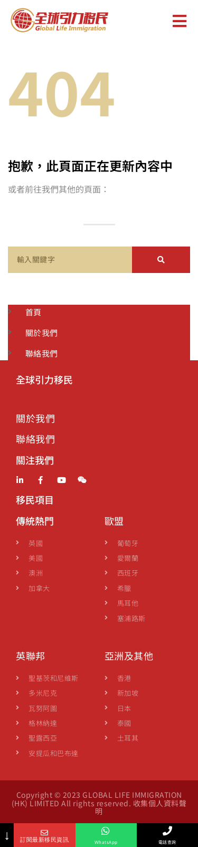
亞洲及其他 (129, 655)
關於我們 (35, 418)
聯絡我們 (35, 438)
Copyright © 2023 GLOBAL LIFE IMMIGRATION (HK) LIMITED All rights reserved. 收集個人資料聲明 (99, 802)
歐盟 (114, 520)
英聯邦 (30, 655)
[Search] (161, 260)
